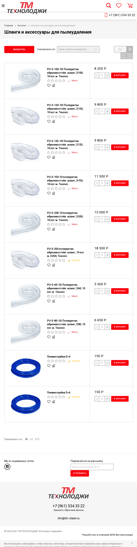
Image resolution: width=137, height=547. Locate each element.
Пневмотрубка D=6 (58, 386)
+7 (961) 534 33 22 (122, 15)
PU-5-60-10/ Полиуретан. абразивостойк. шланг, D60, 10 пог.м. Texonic (66, 282)
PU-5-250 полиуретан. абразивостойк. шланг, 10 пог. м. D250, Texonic (66, 246)
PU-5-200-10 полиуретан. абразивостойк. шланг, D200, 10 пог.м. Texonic (65, 210)
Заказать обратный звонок (69, 503)
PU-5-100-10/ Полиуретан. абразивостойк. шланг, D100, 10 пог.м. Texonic (65, 66)
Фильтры (19, 49)
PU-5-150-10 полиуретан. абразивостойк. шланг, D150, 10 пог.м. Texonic (65, 174)
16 (26, 432)
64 (31, 432)
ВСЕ (37, 432)
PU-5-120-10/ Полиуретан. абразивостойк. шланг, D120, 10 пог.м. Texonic (65, 102)
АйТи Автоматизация (121, 528)
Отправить (80, 466)
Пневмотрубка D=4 (58, 350)
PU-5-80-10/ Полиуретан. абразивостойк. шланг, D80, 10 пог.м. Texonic (66, 318)
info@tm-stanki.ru (69, 511)
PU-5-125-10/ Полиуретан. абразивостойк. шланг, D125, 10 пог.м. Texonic (65, 138)
